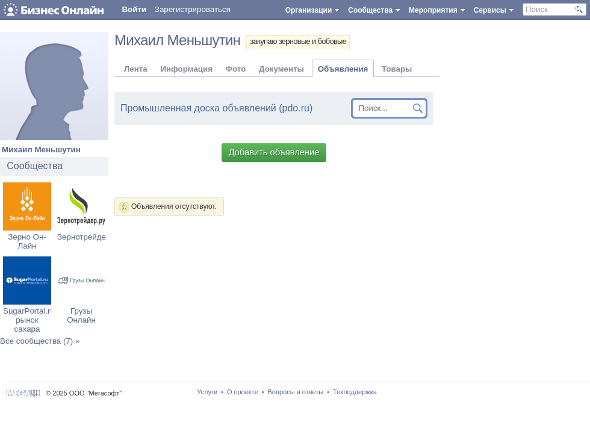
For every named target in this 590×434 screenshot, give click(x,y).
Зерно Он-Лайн (27, 241)
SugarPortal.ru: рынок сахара (30, 319)
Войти (134, 9)
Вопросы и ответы (296, 391)
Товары (397, 68)
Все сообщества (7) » (39, 341)
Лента (136, 68)
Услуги (207, 391)
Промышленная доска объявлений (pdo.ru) (216, 108)
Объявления (343, 68)
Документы (281, 68)
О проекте (242, 391)
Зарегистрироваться (193, 9)
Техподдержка (355, 391)
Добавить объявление (274, 152)
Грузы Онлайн (81, 315)
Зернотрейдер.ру (89, 236)
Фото (236, 68)
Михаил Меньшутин (41, 149)
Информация (186, 68)
